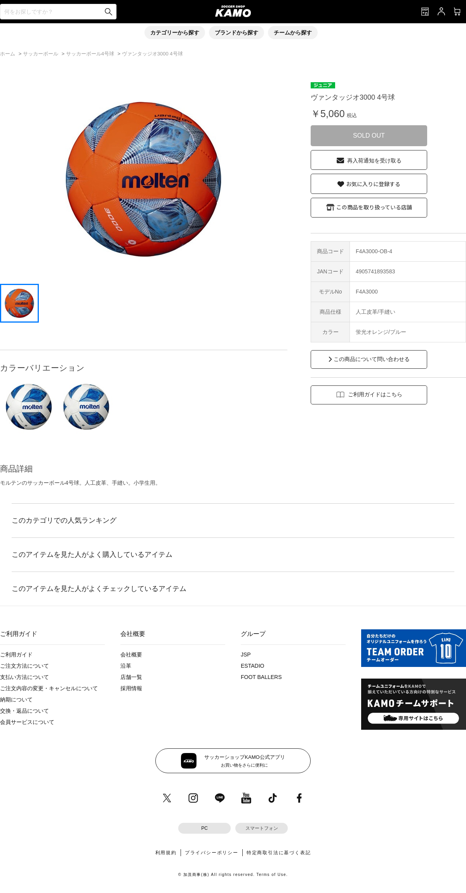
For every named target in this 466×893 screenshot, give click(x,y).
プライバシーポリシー (211, 852)
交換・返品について (24, 711)
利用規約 (166, 852)
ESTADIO (252, 666)
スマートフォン (261, 828)
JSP (246, 654)
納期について (16, 699)
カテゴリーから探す (174, 32)
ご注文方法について (24, 666)
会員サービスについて (27, 722)
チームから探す (293, 32)
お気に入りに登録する (373, 184)
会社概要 (131, 654)
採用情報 (131, 688)
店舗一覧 (131, 677)
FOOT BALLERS (261, 677)
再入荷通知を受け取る (374, 160)
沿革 (125, 666)
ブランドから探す (236, 32)
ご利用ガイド (16, 654)
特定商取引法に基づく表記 (279, 852)
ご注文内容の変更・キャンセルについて (49, 688)
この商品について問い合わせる (372, 359)
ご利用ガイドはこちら (375, 394)
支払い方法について (24, 677)
